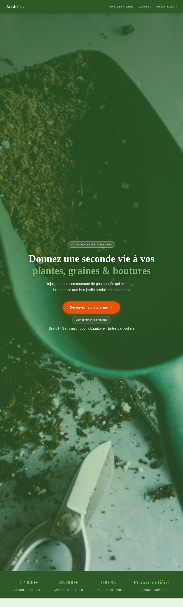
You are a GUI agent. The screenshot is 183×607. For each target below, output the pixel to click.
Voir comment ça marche (91, 319)
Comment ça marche (121, 6)
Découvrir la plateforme (91, 307)
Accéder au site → (166, 6)
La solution (145, 6)
